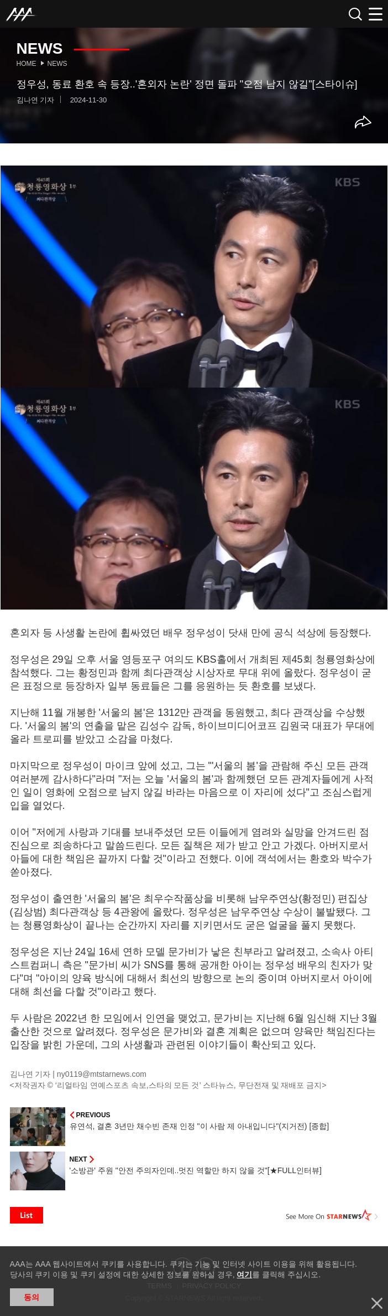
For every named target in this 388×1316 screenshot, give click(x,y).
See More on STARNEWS (332, 1215)
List (26, 1215)
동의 (31, 1297)
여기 (244, 1274)
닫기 (376, 1303)
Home (26, 64)
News (57, 64)
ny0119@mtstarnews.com (101, 1074)
